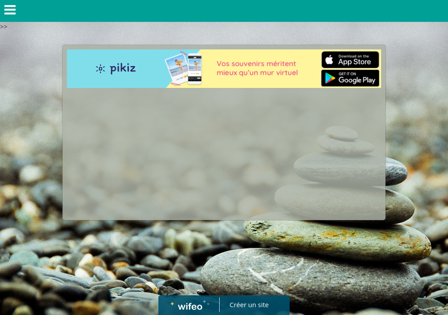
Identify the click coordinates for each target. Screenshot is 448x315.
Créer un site (249, 304)
